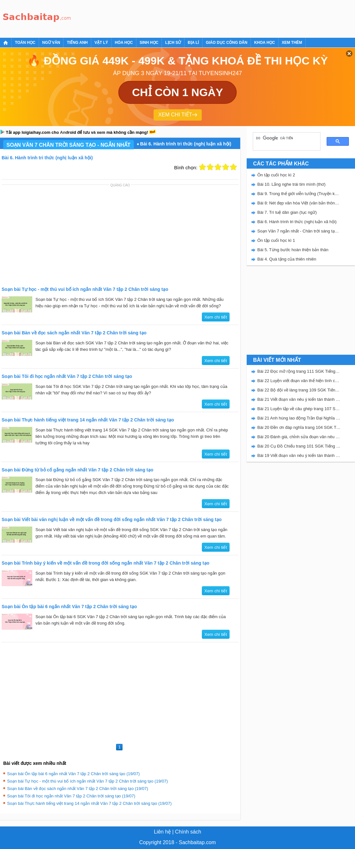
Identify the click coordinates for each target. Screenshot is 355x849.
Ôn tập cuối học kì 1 (276, 240)
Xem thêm (292, 42)
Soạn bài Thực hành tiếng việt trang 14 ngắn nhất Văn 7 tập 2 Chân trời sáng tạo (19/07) (89, 803)
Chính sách (188, 831)
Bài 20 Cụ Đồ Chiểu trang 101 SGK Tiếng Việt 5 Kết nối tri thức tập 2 (298, 446)
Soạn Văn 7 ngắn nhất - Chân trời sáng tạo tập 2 (298, 231)
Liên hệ (162, 831)
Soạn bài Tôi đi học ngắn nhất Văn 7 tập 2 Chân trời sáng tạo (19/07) (71, 796)
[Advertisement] (191, 17)
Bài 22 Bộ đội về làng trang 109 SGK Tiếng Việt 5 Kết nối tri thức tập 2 (298, 390)
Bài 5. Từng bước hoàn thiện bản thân (292, 249)
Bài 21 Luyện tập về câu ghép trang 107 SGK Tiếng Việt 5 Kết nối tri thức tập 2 (298, 408)
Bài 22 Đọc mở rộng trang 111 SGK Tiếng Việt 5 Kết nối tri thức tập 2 (298, 371)
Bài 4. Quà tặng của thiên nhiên (286, 259)
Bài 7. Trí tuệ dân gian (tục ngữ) (287, 212)
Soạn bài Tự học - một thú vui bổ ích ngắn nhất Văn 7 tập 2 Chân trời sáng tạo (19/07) (87, 781)
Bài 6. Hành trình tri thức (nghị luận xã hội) (297, 221)
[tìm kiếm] (284, 138)
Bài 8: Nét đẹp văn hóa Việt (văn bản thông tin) (298, 203)
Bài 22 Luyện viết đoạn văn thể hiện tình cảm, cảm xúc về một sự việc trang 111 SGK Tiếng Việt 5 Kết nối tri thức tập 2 (298, 380)
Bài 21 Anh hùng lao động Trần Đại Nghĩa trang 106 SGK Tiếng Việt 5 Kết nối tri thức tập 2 (298, 418)
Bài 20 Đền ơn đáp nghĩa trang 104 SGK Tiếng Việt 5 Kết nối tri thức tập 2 (298, 427)
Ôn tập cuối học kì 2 (276, 175)
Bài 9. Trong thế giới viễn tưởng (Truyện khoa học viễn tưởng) (298, 193)
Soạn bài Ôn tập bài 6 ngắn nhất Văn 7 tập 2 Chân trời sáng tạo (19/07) (73, 773)
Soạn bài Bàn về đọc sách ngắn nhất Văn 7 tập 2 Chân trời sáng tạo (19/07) (77, 788)
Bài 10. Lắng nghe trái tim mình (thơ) (291, 184)
